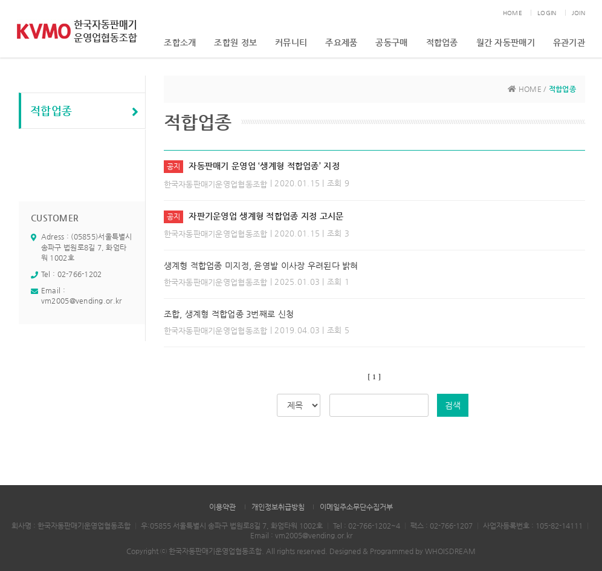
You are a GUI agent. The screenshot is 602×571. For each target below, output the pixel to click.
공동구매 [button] (391, 42)
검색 (453, 405)
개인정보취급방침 (278, 507)
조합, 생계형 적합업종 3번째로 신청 (229, 314)
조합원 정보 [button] (235, 42)
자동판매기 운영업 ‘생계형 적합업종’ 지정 (264, 166)
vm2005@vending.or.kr (81, 300)
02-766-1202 (79, 274)
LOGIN (546, 13)
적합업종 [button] (442, 42)
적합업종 (84, 111)
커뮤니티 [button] (291, 42)
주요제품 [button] (341, 42)
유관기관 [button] (569, 42)
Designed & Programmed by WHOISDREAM (402, 551)
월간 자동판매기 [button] (505, 42)
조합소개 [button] (180, 42)
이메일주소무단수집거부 (356, 507)
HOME (512, 13)
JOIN (578, 13)
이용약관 (222, 507)
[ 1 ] (374, 377)
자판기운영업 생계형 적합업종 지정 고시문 (266, 216)
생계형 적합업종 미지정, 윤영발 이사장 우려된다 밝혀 (261, 265)
